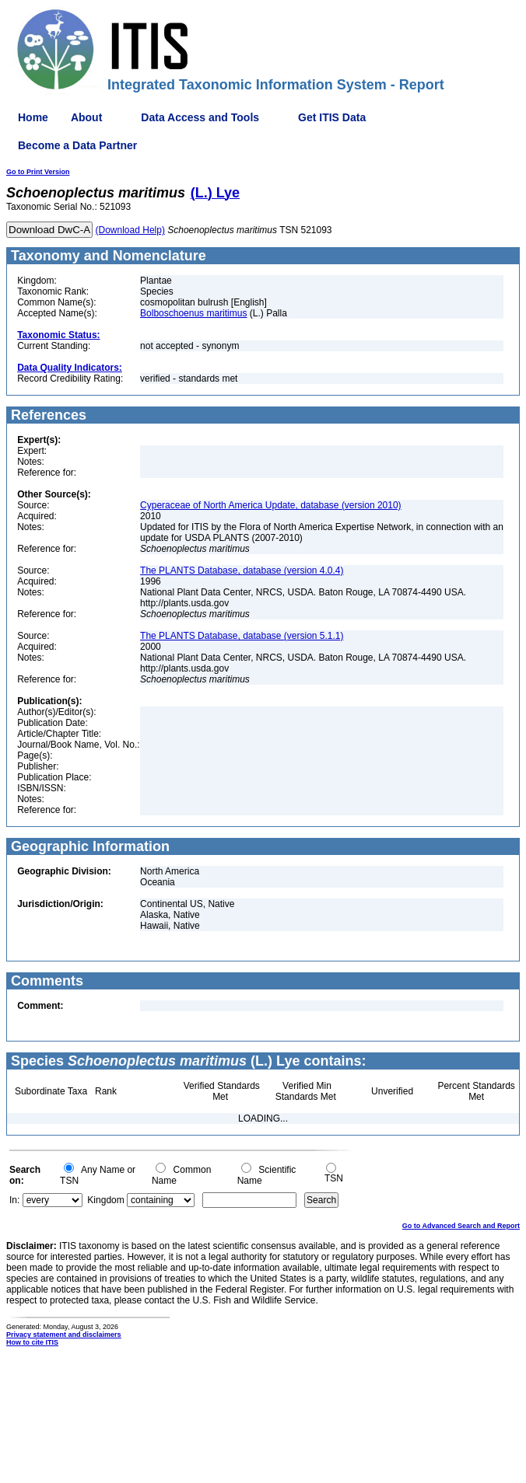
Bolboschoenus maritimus (193, 313)
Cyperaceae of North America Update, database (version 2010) (271, 505)
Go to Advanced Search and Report (461, 1226)
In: (14, 1200)
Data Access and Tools (200, 117)
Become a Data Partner (77, 145)
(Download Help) (130, 230)
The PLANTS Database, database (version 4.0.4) (241, 570)
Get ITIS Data (332, 117)
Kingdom (105, 1200)
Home (33, 117)
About (86, 117)
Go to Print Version (38, 172)
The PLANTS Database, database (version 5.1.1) (241, 635)
